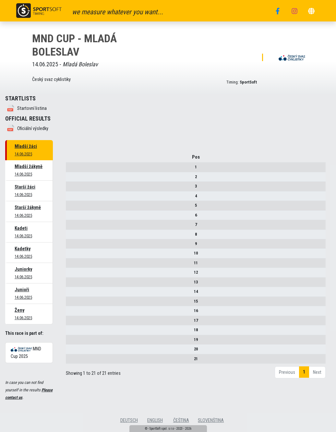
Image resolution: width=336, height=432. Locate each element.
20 (71, 351)
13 (71, 284)
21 (71, 361)
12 (71, 274)
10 (71, 255)
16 (71, 312)
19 (71, 341)
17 (71, 322)
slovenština (211, 420)
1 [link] (304, 374)
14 (71, 293)
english (155, 420)
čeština (181, 420)
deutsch (129, 420)
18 (71, 332)
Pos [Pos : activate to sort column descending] (71, 159)
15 (71, 303)
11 (71, 265)
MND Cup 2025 (26, 352)
